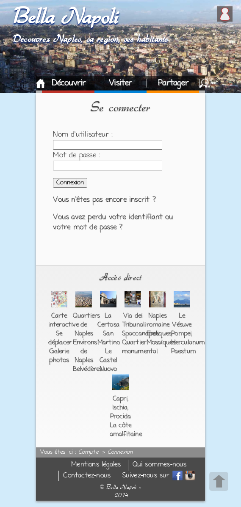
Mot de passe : (76, 155)
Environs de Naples (85, 351)
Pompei (181, 333)
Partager (173, 83)
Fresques (159, 333)
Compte (88, 452)
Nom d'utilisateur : (83, 135)
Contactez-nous (87, 476)
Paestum (183, 351)
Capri (120, 398)
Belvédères (87, 369)
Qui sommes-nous (160, 465)
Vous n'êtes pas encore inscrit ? (104, 200)
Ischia (119, 407)
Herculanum (188, 342)
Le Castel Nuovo (108, 360)
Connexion (120, 452)
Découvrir (69, 83)
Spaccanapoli (140, 333)
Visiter (120, 83)
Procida (120, 416)
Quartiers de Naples (86, 324)
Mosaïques (161, 342)
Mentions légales (96, 465)
